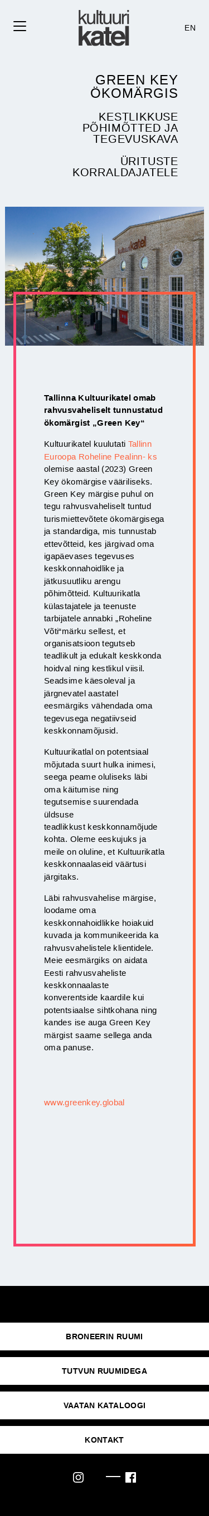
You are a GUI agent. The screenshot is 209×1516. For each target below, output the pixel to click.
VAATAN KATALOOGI (105, 1405)
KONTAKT (104, 1439)
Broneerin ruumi (104, 1336)
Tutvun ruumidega (104, 1371)
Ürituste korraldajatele (125, 167)
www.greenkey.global (84, 1102)
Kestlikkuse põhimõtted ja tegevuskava (130, 127)
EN (190, 27)
